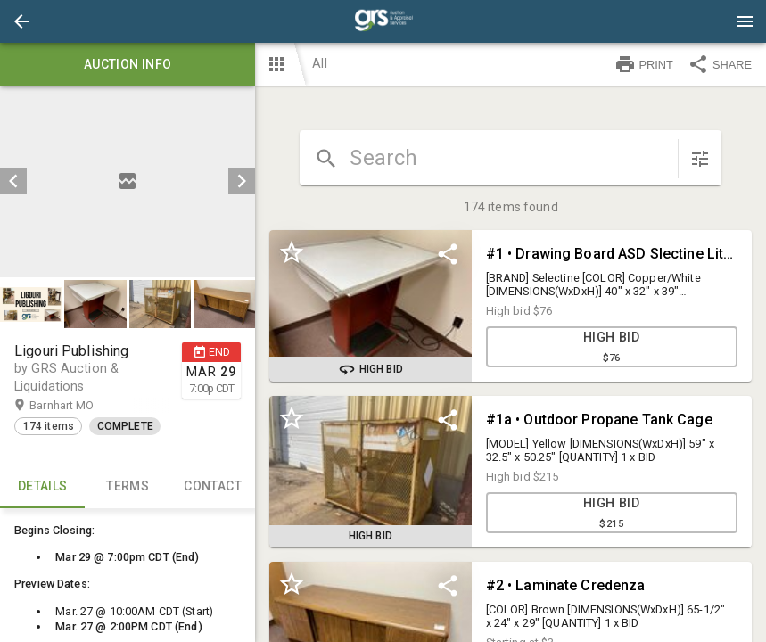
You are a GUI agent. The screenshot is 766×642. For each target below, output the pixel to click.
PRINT (643, 64)
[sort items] (700, 158)
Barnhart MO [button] (78, 406)
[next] (241, 181)
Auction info (127, 64)
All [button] (319, 63)
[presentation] (383, 21)
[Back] (21, 21)
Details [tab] (42, 486)
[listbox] (127, 181)
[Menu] (744, 21)
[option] (127, 181)
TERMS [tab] (127, 486)
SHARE (720, 64)
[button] (21, 21)
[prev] (13, 181)
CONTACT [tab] (212, 486)
